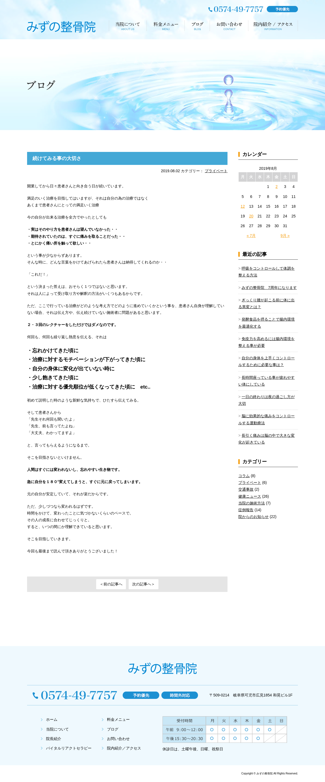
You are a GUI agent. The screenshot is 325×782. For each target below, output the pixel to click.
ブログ (112, 729)
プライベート (216, 171)
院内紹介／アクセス (124, 748)
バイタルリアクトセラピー (69, 748)
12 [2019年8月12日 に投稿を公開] (242, 206)
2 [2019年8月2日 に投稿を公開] (276, 186)
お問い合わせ (118, 739)
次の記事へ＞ (143, 584)
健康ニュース (249, 496)
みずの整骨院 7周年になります (269, 287)
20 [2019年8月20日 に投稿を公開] (251, 216)
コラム (244, 476)
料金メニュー (118, 719)
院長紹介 (53, 739)
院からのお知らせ (253, 516)
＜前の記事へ (111, 584)
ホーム (51, 719)
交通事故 (245, 489)
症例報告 (245, 510)
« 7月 (251, 235)
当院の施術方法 (251, 503)
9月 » (285, 235)
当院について (57, 729)
